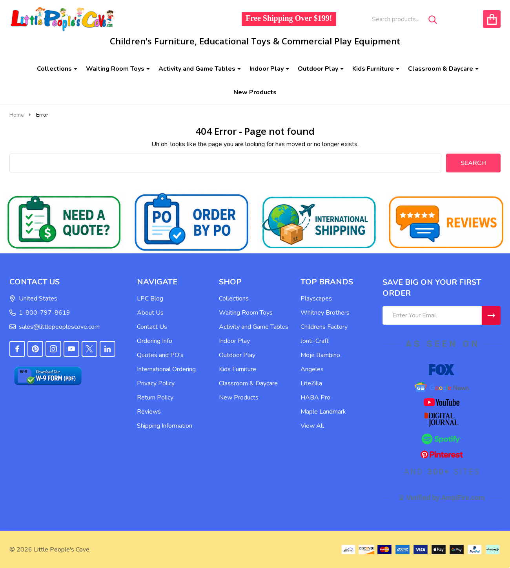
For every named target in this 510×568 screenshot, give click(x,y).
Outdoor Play (318, 68)
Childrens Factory (324, 326)
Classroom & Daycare (440, 68)
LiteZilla (311, 383)
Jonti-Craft (315, 341)
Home (16, 115)
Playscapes (316, 298)
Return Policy (155, 397)
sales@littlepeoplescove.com (54, 326)
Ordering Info (154, 341)
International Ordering (166, 369)
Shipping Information (164, 425)
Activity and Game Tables (196, 68)
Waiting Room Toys (115, 68)
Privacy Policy (156, 383)
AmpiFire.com (463, 498)
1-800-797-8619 (39, 312)
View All (312, 425)
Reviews (149, 411)
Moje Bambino (320, 355)
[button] (64, 222)
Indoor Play (267, 68)
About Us (150, 312)
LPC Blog (150, 298)
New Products (255, 92)
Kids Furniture (373, 68)
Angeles (312, 369)
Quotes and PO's (160, 355)
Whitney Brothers (325, 312)
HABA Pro (315, 397)
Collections (54, 68)
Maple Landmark (323, 411)
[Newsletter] (491, 315)
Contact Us (152, 326)
